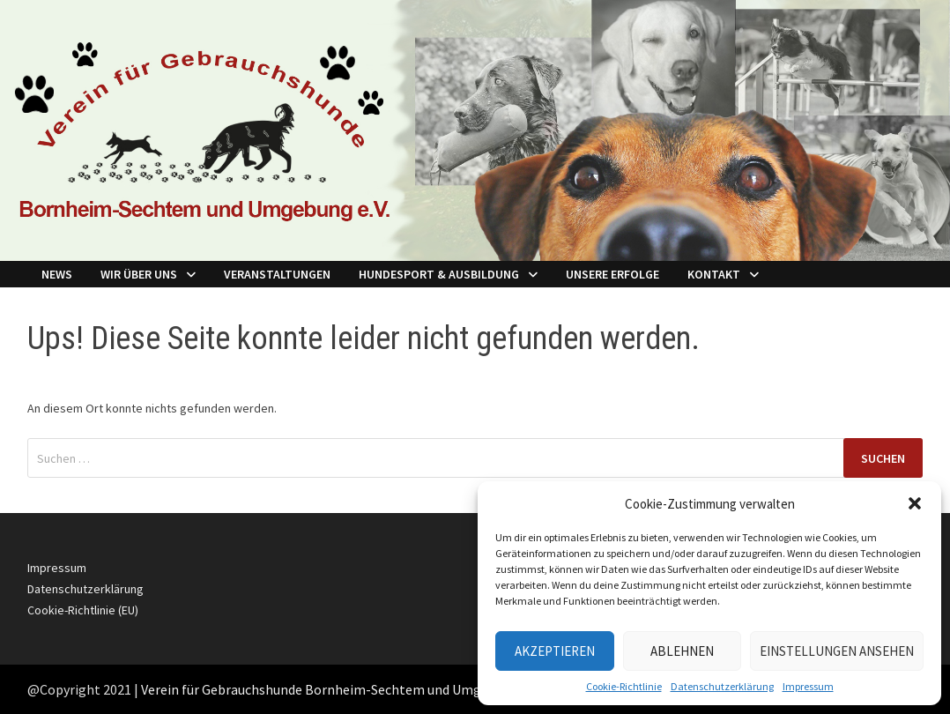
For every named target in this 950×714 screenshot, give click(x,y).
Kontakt (713, 274)
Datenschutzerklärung (722, 686)
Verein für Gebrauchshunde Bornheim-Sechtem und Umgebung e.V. (340, 689)
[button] (915, 503)
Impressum (808, 686)
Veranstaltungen (277, 274)
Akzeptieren (555, 651)
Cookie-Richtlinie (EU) (82, 610)
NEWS (56, 274)
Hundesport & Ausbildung (439, 274)
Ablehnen (682, 651)
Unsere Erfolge (612, 274)
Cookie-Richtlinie (624, 686)
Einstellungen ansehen (837, 651)
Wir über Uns (138, 274)
